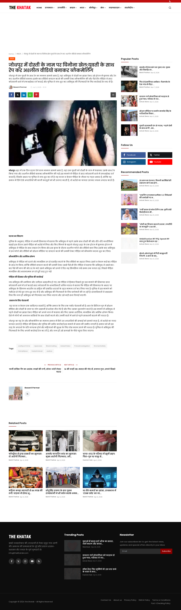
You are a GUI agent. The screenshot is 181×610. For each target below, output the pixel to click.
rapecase (38, 346)
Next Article (70, 365)
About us (116, 600)
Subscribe (166, 551)
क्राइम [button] (73, 7)
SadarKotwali (37, 351)
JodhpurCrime (24, 346)
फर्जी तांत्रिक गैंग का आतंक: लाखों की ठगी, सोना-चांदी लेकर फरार (35, 370)
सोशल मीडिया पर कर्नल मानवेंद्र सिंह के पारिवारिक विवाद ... (155, 112)
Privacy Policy (129, 600)
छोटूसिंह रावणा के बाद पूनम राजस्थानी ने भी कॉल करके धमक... (62, 492)
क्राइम (19, 54)
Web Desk (86, 547)
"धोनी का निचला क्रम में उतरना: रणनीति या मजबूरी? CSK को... (155, 225)
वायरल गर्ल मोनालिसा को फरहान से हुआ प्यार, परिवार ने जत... (154, 97)
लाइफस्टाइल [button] (115, 7)
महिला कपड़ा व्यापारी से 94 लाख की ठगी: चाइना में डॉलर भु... (26, 492)
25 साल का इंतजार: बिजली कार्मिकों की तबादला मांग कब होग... (155, 181)
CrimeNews (23, 351)
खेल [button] (103, 7)
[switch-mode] (170, 1)
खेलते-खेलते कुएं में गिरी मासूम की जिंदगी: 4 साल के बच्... (153, 254)
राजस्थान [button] (50, 7)
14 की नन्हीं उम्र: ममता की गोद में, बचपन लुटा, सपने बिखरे (89, 369)
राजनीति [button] (62, 7)
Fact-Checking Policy (160, 603)
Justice (49, 351)
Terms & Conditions (161, 600)
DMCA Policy (143, 600)
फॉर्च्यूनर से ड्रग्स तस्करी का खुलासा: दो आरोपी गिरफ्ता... (25, 455)
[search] (170, 7)
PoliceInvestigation (82, 346)
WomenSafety (100, 346)
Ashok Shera (144, 102)
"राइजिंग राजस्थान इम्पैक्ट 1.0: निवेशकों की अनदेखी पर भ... (155, 196)
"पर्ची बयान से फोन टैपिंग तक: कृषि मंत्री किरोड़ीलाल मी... (155, 210)
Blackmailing (51, 346)
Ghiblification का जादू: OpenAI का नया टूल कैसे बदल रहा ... (154, 240)
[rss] (39, 561)
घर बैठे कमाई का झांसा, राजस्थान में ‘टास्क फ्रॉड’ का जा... (99, 492)
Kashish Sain (88, 460)
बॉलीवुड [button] (93, 7)
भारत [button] (83, 7)
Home (39, 7)
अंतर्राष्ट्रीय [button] (129, 7)
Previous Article (52, 365)
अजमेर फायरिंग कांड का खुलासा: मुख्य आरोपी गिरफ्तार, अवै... (61, 455)
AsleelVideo (65, 346)
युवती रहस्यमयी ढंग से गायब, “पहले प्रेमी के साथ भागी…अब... (155, 126)
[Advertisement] (90, 33)
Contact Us (104, 600)
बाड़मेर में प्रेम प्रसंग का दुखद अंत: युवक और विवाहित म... (154, 68)
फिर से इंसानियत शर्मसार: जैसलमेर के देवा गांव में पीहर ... (154, 83)
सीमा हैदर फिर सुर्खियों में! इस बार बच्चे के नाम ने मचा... (99, 570)
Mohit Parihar (14, 460)
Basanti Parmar (32, 388)
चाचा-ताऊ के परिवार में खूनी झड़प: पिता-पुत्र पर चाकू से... (99, 455)
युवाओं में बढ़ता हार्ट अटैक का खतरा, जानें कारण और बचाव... (98, 542)
